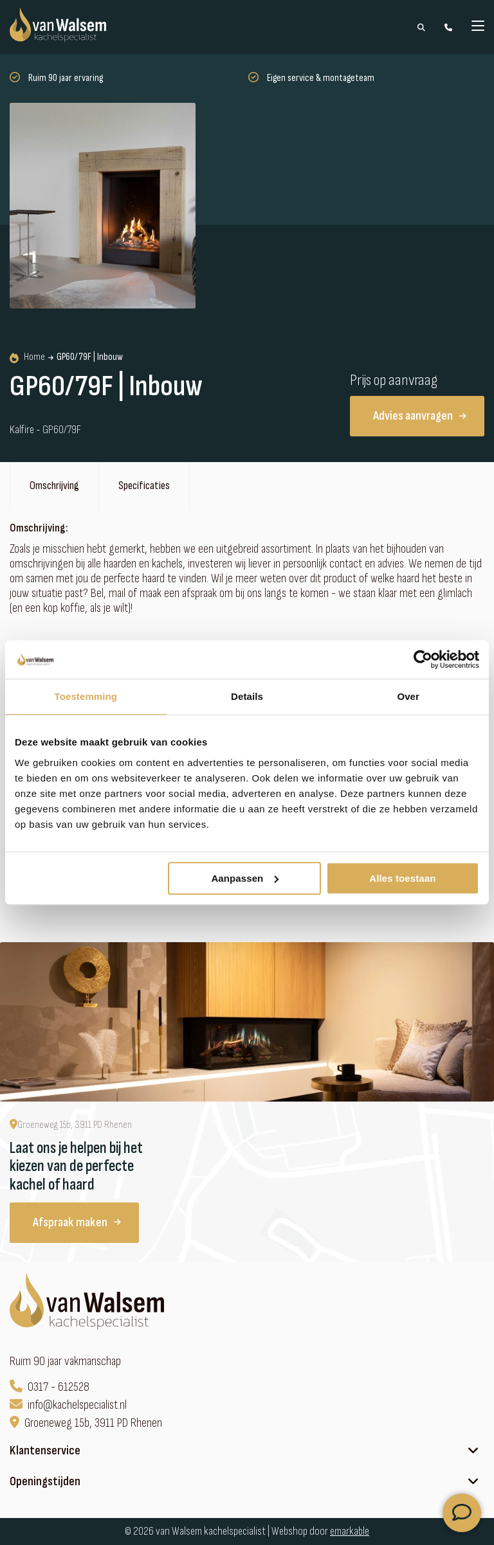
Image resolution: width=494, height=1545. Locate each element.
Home (27, 357)
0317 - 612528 (49, 1387)
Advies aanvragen (419, 416)
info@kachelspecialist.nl (68, 1405)
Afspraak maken (77, 1222)
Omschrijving (54, 485)
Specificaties (144, 485)
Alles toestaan (402, 878)
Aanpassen (245, 878)
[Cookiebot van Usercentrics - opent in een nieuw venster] (423, 659)
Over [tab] (408, 696)
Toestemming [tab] (86, 696)
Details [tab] (247, 696)
